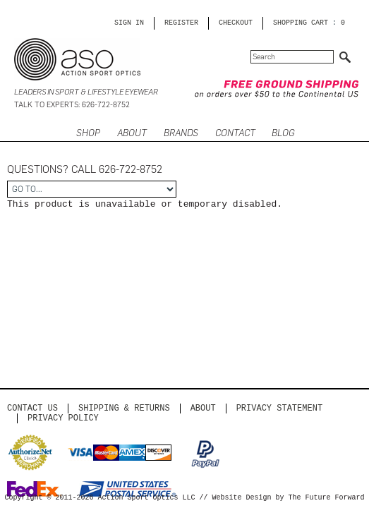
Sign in (129, 23)
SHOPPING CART (300, 23)
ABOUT (132, 133)
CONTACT (235, 133)
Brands (181, 133)
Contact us (32, 408)
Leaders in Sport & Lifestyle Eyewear (86, 92)
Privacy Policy (63, 418)
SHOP (88, 133)
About (203, 408)
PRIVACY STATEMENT (279, 408)
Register (181, 23)
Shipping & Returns (124, 408)
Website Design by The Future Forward (288, 498)
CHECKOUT (236, 23)
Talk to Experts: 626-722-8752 (72, 104)
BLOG (283, 133)
